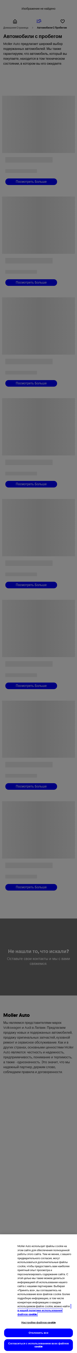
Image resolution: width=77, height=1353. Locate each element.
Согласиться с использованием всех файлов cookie (38, 1345)
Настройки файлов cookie (38, 1322)
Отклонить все (38, 1333)
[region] (38, 1293)
